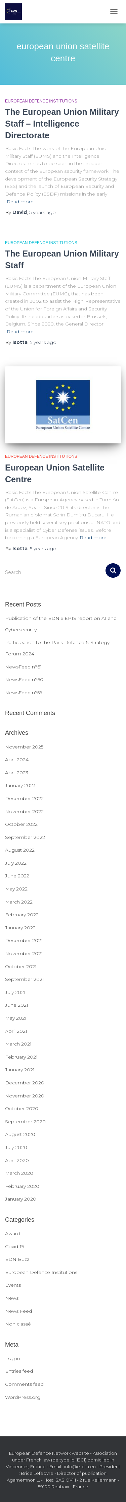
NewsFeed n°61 (23, 667)
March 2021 (18, 1044)
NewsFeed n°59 (23, 693)
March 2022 (19, 902)
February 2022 (22, 915)
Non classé (18, 1324)
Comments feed (24, 1384)
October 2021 (21, 966)
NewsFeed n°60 (24, 679)
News (11, 1298)
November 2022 (24, 811)
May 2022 (16, 889)
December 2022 (24, 798)
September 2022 (25, 837)
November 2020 (24, 1096)
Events (13, 1285)
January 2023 (20, 785)
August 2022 (20, 850)
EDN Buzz (17, 1259)
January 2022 (20, 928)
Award (12, 1233)
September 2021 (24, 979)
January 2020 (20, 1199)
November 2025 (24, 747)
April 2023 (16, 773)
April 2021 (16, 1031)
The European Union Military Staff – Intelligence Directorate (62, 123)
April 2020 (17, 1160)
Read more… (22, 202)
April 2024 (17, 760)
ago (42, 212)
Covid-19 (14, 1246)
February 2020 (22, 1186)
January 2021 (20, 1070)
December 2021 (24, 940)
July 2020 (16, 1147)
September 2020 (25, 1122)
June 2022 (17, 876)
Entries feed (19, 1371)
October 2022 (21, 824)
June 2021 (16, 1005)
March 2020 (19, 1173)
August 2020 (20, 1134)
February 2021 (21, 1057)
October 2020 (21, 1108)
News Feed (18, 1311)
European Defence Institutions (41, 101)
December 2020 (24, 1083)
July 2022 (16, 863)
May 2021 (16, 1018)
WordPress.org (22, 1397)
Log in (12, 1358)
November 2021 (24, 953)
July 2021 (15, 992)
